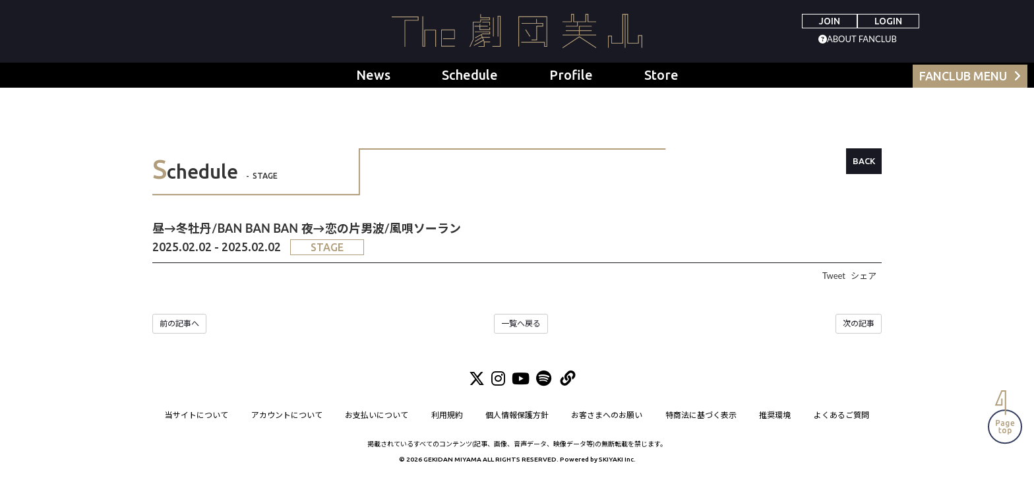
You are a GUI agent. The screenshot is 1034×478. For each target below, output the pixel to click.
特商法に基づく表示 (701, 416)
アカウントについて (286, 416)
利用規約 (447, 416)
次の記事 (858, 323)
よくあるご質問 (841, 416)
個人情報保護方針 (517, 416)
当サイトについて (196, 416)
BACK (864, 160)
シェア (863, 275)
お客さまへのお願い (607, 416)
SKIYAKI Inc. (617, 459)
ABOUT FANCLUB (862, 39)
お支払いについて (376, 416)
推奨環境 (775, 416)
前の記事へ (179, 323)
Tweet (833, 275)
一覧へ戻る (521, 323)
